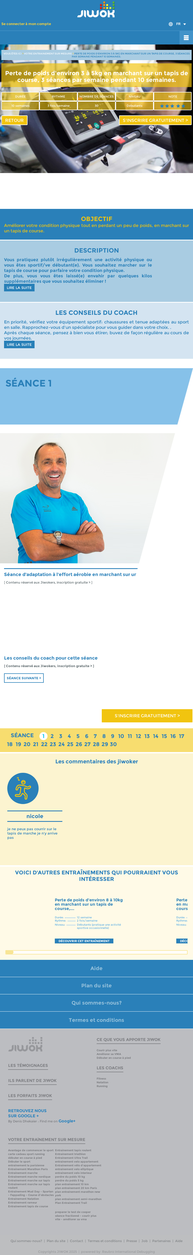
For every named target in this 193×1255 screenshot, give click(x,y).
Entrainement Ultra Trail (71, 1158)
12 (138, 736)
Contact (76, 1241)
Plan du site (96, 985)
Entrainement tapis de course (28, 1206)
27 (87, 744)
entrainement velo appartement (76, 1161)
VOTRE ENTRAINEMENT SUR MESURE (48, 53)
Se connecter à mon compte (26, 24)
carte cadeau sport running (26, 1154)
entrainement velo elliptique (74, 1169)
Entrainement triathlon (70, 1154)
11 (130, 736)
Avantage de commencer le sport (30, 1150)
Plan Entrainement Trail (71, 1203)
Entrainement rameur (22, 1202)
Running (102, 1086)
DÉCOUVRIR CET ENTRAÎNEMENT (84, 941)
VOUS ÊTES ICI (13, 53)
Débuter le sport (19, 1161)
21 (35, 744)
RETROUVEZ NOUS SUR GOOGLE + (27, 1113)
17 (181, 736)
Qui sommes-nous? (97, 1003)
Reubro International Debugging (128, 1252)
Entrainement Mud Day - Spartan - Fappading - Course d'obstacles (31, 1193)
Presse (131, 1241)
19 (18, 744)
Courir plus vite (107, 1050)
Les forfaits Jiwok (30, 1095)
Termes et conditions (96, 1020)
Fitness (101, 1078)
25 (70, 744)
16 (173, 736)
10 (121, 736)
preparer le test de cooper (73, 1212)
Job (144, 1241)
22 (44, 744)
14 (155, 736)
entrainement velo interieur (73, 1173)
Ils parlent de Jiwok (32, 1080)
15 (164, 736)
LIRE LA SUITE (19, 287)
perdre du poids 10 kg (70, 1176)
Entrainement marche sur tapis (29, 1180)
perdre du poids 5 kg (69, 1180)
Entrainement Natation (23, 1199)
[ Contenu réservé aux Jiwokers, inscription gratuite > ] (48, 582)
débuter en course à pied (25, 1158)
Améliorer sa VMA (109, 1054)
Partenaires (161, 1241)
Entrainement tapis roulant (73, 1150)
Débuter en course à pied (114, 1058)
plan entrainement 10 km (72, 1184)
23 (53, 744)
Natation (102, 1082)
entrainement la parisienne (26, 1165)
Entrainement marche (23, 1173)
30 (113, 744)
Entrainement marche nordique (29, 1176)
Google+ (67, 1120)
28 (96, 744)
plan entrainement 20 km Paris (76, 1188)
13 (147, 736)
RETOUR (14, 120)
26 (79, 744)
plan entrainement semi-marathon (78, 1199)
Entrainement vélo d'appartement (78, 1165)
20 (27, 744)
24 (61, 744)
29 (104, 744)
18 (10, 744)
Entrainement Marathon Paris (28, 1169)
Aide (96, 968)
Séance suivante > (24, 678)
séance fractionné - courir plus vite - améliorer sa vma (75, 1217)
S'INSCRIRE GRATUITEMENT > (155, 120)
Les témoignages (28, 1065)
